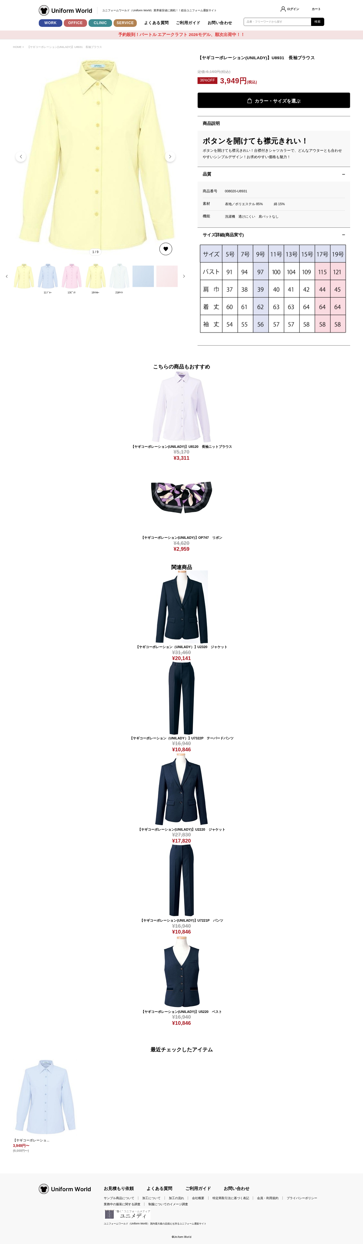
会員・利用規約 (267, 1198)
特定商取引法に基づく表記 (230, 1198)
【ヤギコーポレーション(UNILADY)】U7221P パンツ (181, 920)
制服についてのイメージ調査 (168, 1204)
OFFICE (75, 23)
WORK (51, 23)
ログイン (293, 9)
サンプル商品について (119, 1198)
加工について (151, 1198)
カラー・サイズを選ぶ (273, 100)
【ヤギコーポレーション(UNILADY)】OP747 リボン (181, 537)
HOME (17, 47)
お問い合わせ (220, 23)
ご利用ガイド (188, 23)
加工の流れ (176, 1198)
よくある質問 (156, 23)
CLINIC (100, 23)
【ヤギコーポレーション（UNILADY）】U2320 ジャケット (182, 647)
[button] (170, 156)
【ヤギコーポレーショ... (31, 1140)
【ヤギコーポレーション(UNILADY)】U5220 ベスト (181, 1012)
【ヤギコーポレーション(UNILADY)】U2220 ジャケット (181, 829)
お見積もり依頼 (119, 1188)
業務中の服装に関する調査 (122, 1204)
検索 (317, 21)
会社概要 (198, 1198)
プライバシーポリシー (302, 1198)
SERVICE (125, 23)
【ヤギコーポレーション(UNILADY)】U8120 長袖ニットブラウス (181, 446)
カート (316, 9)
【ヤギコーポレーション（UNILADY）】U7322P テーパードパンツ (181, 738)
